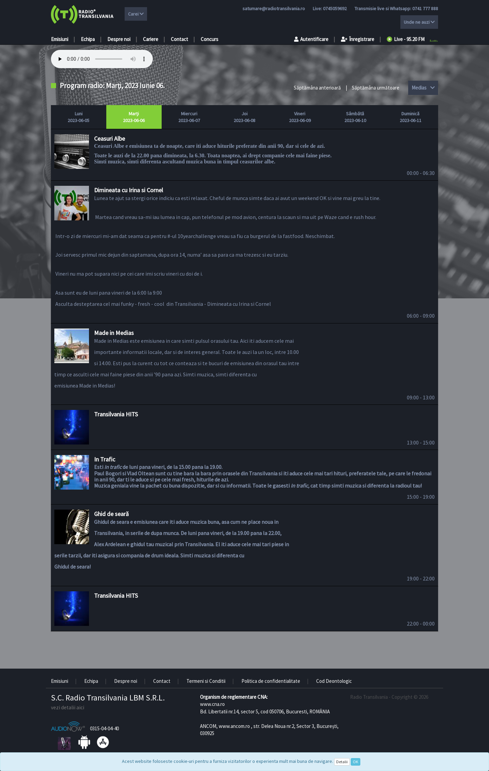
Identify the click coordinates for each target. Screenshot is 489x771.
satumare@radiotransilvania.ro (273, 8)
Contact (179, 39)
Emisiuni (59, 39)
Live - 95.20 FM (405, 39)
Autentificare (311, 39)
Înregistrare (357, 39)
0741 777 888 (425, 8)
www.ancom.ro (234, 726)
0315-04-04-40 (104, 728)
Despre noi (118, 39)
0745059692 (335, 8)
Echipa (88, 39)
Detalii (342, 761)
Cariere (150, 39)
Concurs (209, 39)
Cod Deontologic (334, 681)
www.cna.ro (212, 704)
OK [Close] (355, 761)
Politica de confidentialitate (270, 681)
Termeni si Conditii (205, 681)
